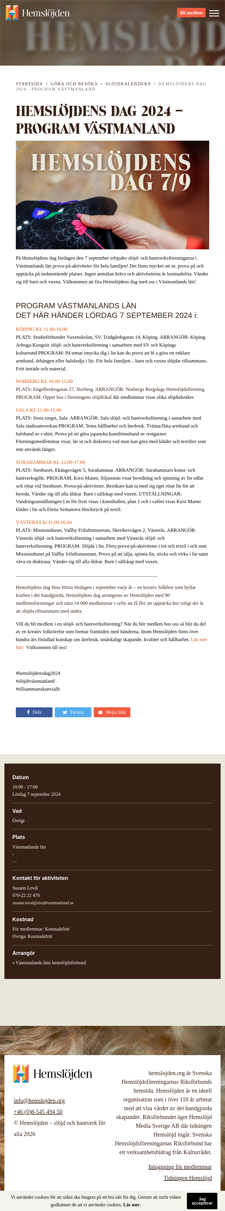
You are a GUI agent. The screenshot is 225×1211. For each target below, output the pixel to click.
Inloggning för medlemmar (180, 1167)
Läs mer (131, 1204)
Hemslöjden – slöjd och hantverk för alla (38, 14)
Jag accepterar (202, 1201)
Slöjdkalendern (128, 84)
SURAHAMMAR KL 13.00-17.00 (50, 462)
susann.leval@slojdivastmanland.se (43, 902)
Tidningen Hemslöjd (188, 1178)
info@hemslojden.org (39, 1100)
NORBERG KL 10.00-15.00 (44, 381)
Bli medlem (191, 14)
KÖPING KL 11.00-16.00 (41, 329)
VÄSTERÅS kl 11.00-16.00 (44, 522)
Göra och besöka (74, 84)
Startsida (29, 84)
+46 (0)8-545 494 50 (38, 1111)
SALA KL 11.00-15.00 (39, 410)
